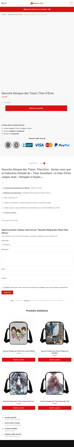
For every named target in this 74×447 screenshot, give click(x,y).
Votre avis (5, 249)
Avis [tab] (41, 163)
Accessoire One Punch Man (39, 300)
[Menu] (4, 3)
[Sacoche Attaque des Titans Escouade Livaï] (54, 381)
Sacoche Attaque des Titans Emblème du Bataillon (54, 352)
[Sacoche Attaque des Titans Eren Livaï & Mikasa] (18, 331)
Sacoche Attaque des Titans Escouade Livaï (54, 401)
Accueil (4, 14)
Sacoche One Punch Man (15, 14)
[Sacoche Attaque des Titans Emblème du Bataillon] (54, 331)
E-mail (4, 278)
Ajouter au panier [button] (18, 360)
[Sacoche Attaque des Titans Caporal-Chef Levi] (18, 381)
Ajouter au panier (36, 108)
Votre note (5, 240)
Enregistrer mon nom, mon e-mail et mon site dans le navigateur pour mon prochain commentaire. (35, 287)
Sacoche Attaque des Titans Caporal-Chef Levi (18, 401)
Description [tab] (33, 163)
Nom (4, 269)
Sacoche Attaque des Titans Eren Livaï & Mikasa (19, 351)
